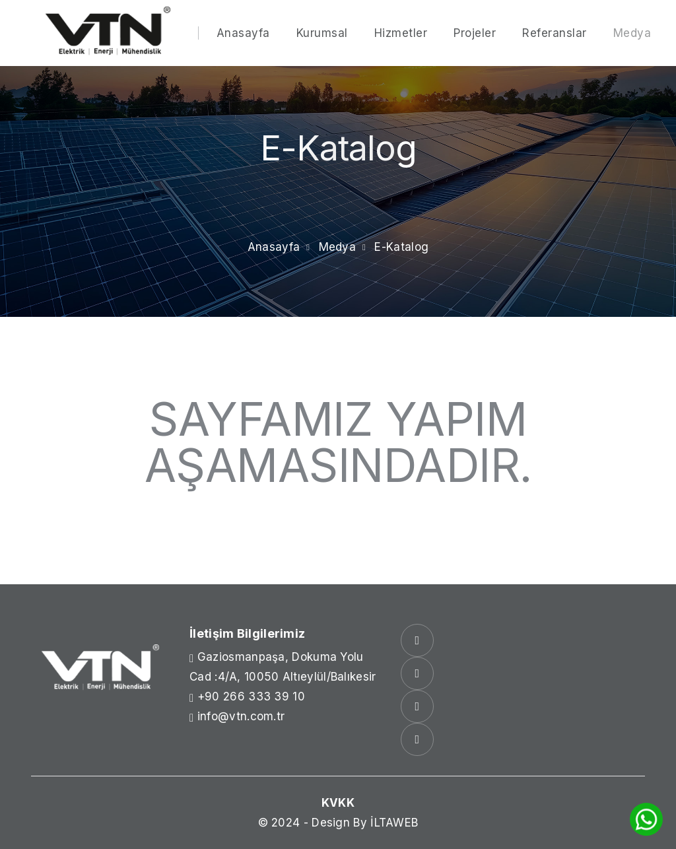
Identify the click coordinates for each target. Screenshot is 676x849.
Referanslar (554, 33)
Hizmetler (401, 33)
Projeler (475, 33)
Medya (632, 33)
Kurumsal (322, 33)
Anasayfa (243, 33)
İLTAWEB (394, 822)
